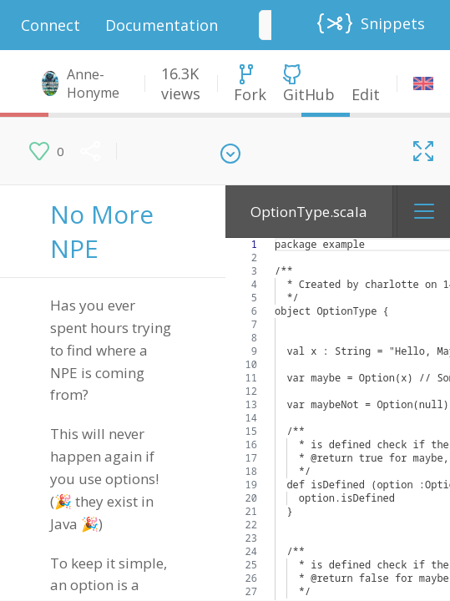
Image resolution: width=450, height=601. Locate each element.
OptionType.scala (308, 211)
